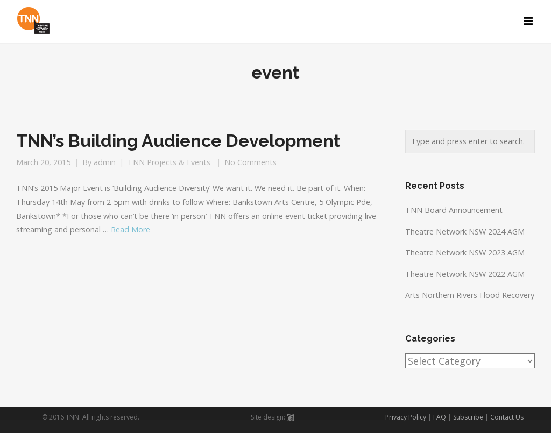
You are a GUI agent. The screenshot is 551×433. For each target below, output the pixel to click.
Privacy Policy (405, 417)
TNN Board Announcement (454, 210)
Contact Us (507, 417)
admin (105, 162)
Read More (130, 229)
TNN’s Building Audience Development (178, 141)
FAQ (439, 417)
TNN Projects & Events (169, 162)
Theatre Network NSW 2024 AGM (465, 231)
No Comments (250, 162)
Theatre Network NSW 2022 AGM (465, 274)
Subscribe (468, 417)
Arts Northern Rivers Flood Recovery (469, 295)
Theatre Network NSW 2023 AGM (465, 252)
